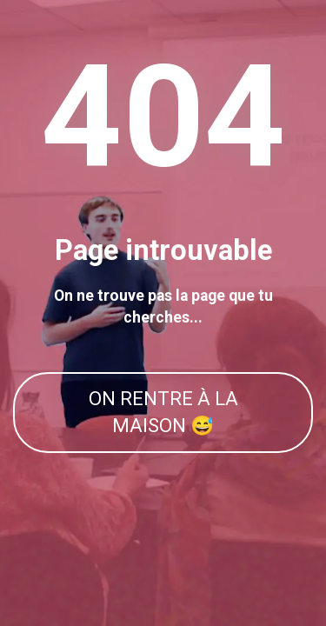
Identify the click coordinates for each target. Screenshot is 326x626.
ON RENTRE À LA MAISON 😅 (163, 412)
